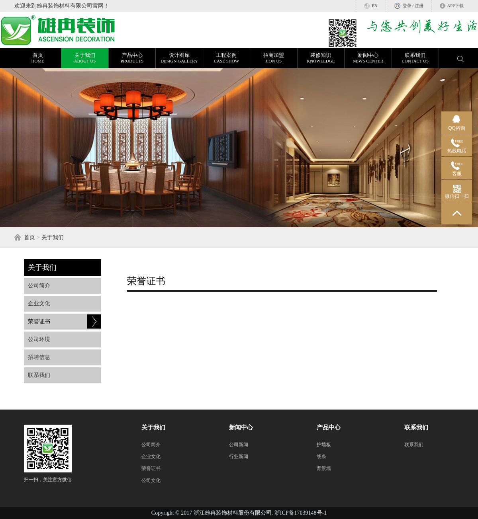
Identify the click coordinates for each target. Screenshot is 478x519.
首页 (37, 58)
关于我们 (84, 58)
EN (375, 6)
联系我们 (415, 58)
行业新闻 (238, 456)
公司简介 (39, 286)
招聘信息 (39, 357)
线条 (321, 456)
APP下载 (455, 6)
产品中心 (132, 58)
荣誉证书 (39, 321)
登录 (407, 6)
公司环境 (39, 339)
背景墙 (324, 468)
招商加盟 (273, 58)
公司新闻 (238, 444)
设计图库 (179, 58)
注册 (419, 6)
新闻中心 (368, 58)
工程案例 (226, 58)
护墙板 (324, 444)
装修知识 (321, 58)
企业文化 (39, 303)
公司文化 (151, 480)
